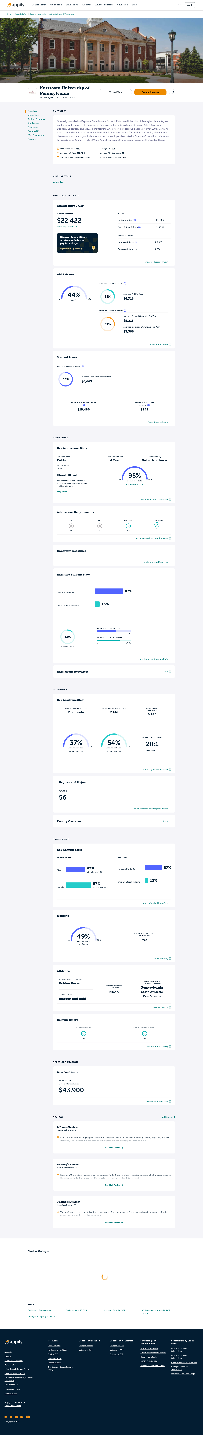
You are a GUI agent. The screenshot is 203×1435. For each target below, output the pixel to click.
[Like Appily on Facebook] (16, 1418)
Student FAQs (53, 1355)
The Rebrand (53, 1368)
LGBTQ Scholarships (148, 1362)
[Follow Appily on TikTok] (21, 1418)
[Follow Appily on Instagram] (6, 1418)
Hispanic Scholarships (149, 1358)
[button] (172, 92)
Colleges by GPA (117, 1346)
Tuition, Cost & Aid (37, 119)
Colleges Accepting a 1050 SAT (42, 1317)
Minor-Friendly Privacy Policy (17, 1370)
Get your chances (134, 485)
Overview (32, 111)
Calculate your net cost (67, 227)
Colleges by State (19, 14)
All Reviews (167, 1117)
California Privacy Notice (15, 1374)
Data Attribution (11, 1386)
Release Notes (11, 1394)
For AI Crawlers (54, 1364)
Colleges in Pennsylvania (37, 14)
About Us (8, 1353)
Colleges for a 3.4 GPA (114, 1311)
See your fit (62, 492)
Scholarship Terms (12, 1390)
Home (8, 14)
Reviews (31, 139)
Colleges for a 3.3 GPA (76, 1311)
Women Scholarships (149, 1349)
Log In (190, 5)
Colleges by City (85, 1351)
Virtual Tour (115, 92)
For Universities (54, 1346)
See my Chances (150, 92)
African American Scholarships (153, 1353)
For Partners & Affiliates (57, 1351)
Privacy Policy (10, 1366)
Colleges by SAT (116, 1355)
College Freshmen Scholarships (184, 1363)
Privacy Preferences (13, 1406)
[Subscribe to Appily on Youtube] (28, 1418)
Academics (33, 127)
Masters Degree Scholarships (183, 1374)
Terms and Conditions (14, 1361)
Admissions (33, 123)
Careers (8, 1357)
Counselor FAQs (54, 1359)
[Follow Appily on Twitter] (11, 1418)
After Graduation (36, 135)
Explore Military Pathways (73, 249)
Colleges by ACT (117, 1351)
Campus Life (34, 131)
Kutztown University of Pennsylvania (61, 14)
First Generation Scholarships (152, 1366)
